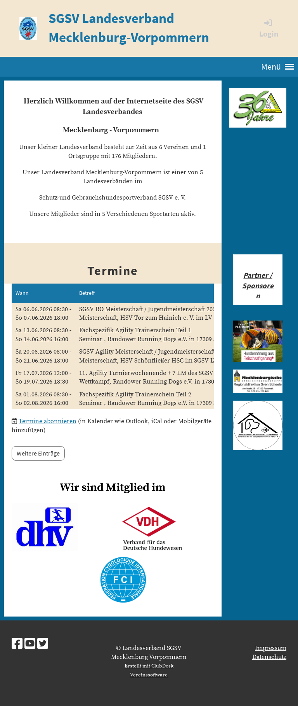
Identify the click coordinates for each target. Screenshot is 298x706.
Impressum (270, 648)
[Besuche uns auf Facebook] (17, 644)
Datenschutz (269, 657)
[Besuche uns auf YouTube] (29, 644)
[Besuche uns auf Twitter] (42, 644)
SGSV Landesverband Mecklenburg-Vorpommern (129, 28)
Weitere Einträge (38, 453)
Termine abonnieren (47, 421)
